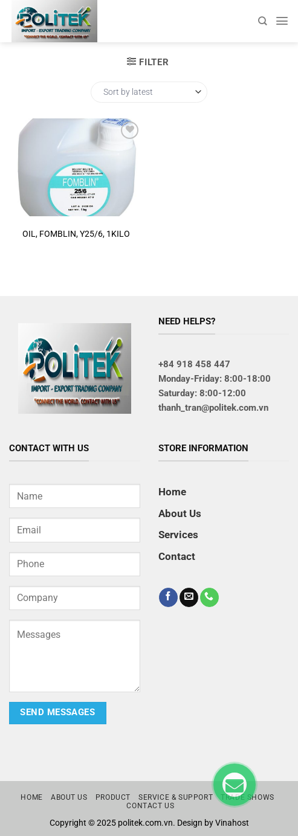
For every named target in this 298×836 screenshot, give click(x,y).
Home (172, 492)
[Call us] (209, 597)
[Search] (262, 21)
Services (178, 535)
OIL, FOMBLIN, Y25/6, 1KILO (76, 234)
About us (69, 797)
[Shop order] (149, 92)
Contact (176, 556)
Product (113, 797)
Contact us (150, 806)
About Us (179, 513)
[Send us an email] (189, 597)
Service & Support (175, 797)
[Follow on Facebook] (168, 597)
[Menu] (282, 21)
